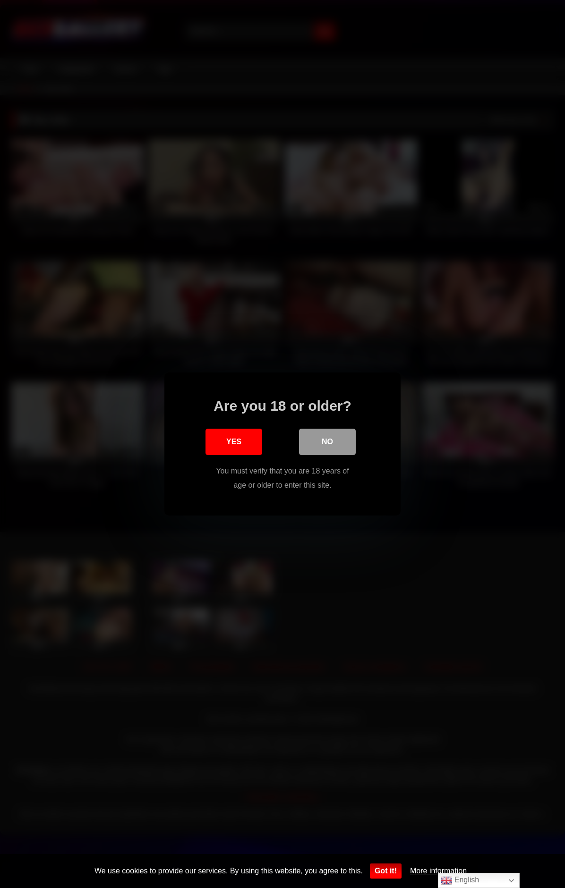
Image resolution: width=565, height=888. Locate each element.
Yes (233, 442)
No (327, 442)
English (460, 880)
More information (438, 871)
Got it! (386, 871)
